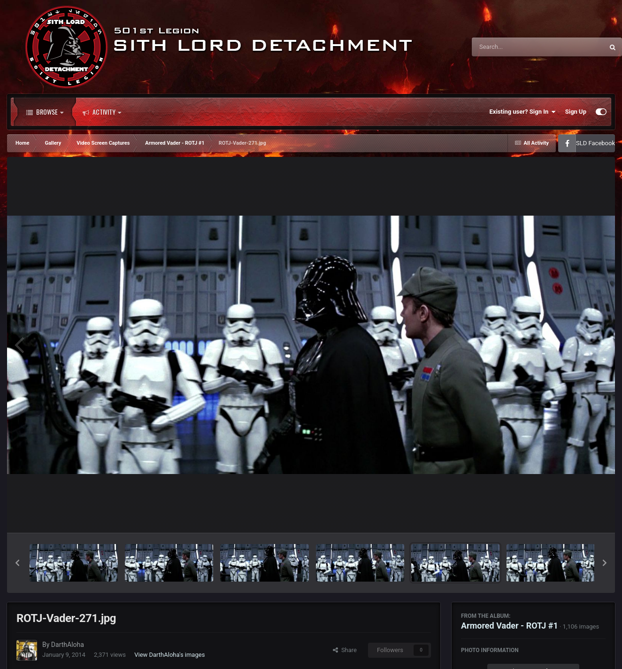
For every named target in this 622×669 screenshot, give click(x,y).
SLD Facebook (595, 143)
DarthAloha (67, 644)
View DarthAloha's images (169, 654)
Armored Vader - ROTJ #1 (509, 625)
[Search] (514, 47)
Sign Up (575, 111)
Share (345, 649)
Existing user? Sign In (523, 112)
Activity (102, 112)
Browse (44, 112)
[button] (17, 562)
